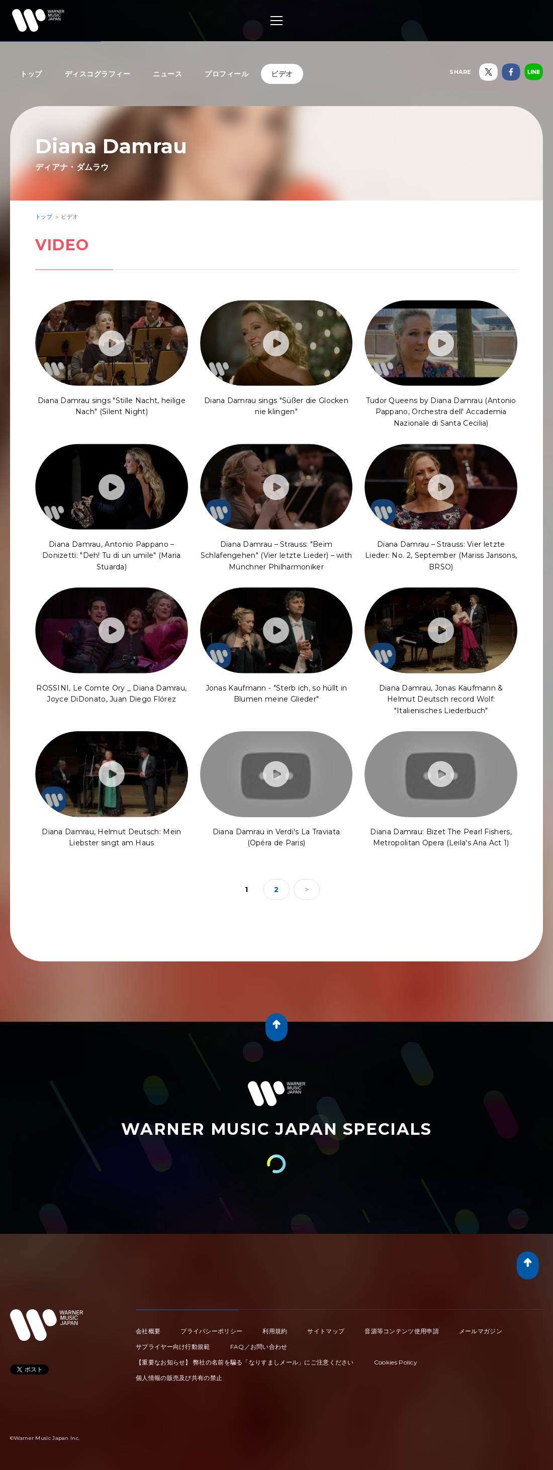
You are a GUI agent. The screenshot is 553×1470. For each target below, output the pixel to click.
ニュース (167, 73)
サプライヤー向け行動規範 (173, 1346)
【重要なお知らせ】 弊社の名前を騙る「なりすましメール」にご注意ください (245, 1362)
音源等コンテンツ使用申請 (401, 1331)
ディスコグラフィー (98, 73)
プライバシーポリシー (211, 1331)
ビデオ (282, 73)
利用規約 (274, 1331)
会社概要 (148, 1331)
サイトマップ (325, 1331)
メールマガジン (480, 1331)
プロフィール (226, 73)
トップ (31, 73)
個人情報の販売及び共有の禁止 (179, 1378)
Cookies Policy (395, 1362)
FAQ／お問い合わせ (259, 1346)
